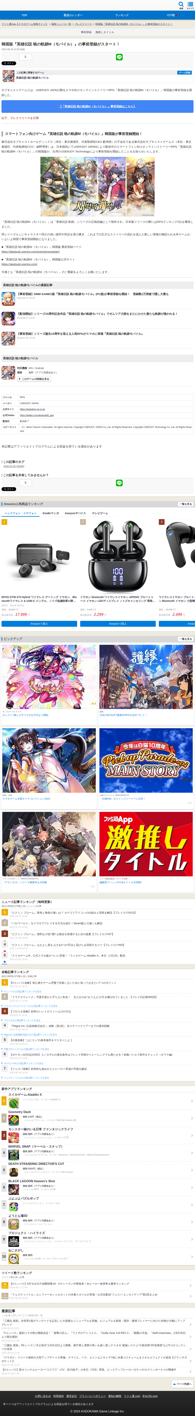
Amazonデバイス (75, 513)
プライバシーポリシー (92, 1396)
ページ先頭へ (184, 1384)
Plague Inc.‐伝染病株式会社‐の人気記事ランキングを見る (30, 1035)
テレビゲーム (100, 513)
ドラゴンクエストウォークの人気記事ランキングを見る (31, 1006)
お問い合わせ (43, 1396)
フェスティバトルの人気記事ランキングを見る (26, 1078)
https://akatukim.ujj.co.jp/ (32, 409)
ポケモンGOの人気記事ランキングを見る (23, 1063)
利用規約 (58, 1396)
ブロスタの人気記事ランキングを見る (22, 1020)
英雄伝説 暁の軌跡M (13, 466)
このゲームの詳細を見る (35, 379)
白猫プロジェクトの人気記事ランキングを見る (26, 1049)
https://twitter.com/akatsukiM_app (37, 415)
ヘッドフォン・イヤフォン (21, 513)
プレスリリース (83, 24)
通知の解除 (114, 1396)
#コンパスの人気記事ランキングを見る (22, 991)
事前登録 (86, 32)
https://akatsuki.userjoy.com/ (19, 264)
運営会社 (71, 1396)
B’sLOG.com (150, 1396)
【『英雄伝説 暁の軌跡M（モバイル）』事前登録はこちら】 (97, 106)
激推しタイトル (104, 32)
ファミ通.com (132, 1396)
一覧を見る (186, 504)
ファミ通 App (14, 5)
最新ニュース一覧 (61, 24)
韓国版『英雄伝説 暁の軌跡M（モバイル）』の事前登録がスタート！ (133, 24)
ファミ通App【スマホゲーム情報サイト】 (25, 24)
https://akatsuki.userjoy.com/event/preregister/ (31, 251)
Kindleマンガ (51, 513)
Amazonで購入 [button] (39, 623)
